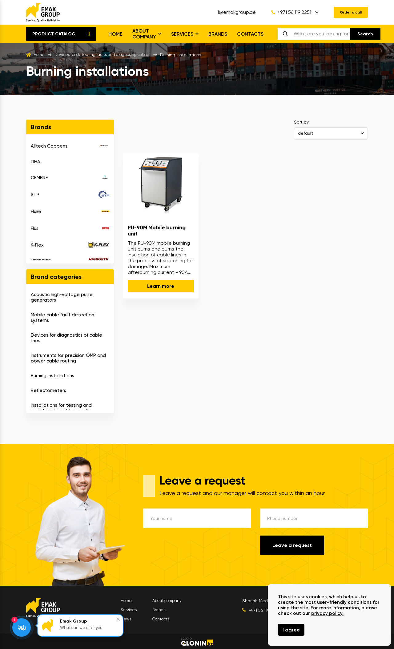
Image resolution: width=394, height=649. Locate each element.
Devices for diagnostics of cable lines (66, 337)
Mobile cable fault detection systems (62, 317)
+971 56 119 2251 (286, 12)
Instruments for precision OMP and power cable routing (68, 358)
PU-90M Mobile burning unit (157, 230)
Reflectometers (48, 390)
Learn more (160, 286)
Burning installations (52, 375)
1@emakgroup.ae (231, 12)
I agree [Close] (291, 630)
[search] (321, 34)
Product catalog (53, 34)
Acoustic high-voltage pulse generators (62, 297)
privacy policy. (327, 613)
